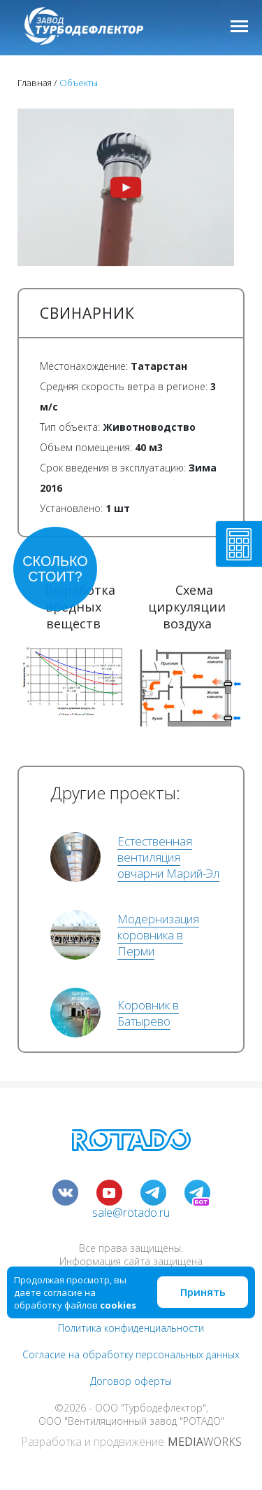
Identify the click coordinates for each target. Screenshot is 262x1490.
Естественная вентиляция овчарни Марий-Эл (168, 857)
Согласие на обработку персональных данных (131, 1354)
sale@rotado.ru (131, 1212)
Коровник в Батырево (148, 1013)
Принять (203, 1292)
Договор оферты (131, 1381)
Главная (34, 82)
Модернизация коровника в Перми (158, 935)
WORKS (205, 1442)
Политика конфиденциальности (131, 1327)
